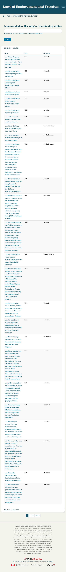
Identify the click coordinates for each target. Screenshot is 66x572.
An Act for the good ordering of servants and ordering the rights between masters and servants (13, 62)
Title (6, 53)
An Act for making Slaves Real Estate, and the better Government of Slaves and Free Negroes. (13, 342)
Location (46, 53)
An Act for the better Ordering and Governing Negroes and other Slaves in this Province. (13, 259)
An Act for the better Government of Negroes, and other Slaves (13, 137)
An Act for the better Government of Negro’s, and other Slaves (13, 128)
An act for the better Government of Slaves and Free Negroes (12, 119)
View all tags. (39, 33)
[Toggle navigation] (63, 8)
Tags (9, 16)
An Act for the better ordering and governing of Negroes (13, 73)
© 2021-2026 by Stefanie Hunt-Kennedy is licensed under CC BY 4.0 (33, 561)
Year (25, 53)
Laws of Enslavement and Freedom (31, 6)
